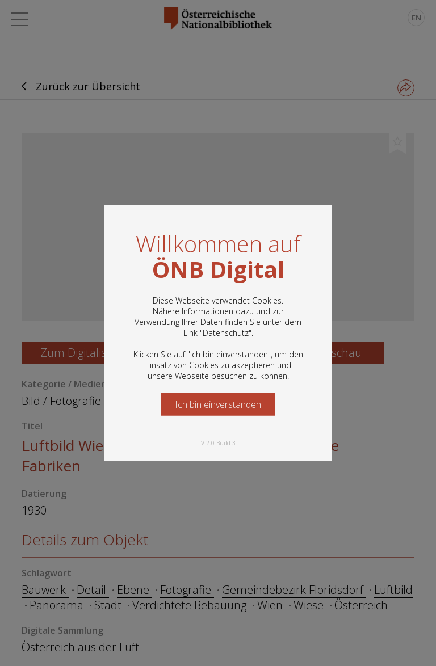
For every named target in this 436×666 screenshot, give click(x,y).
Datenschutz (226, 332)
